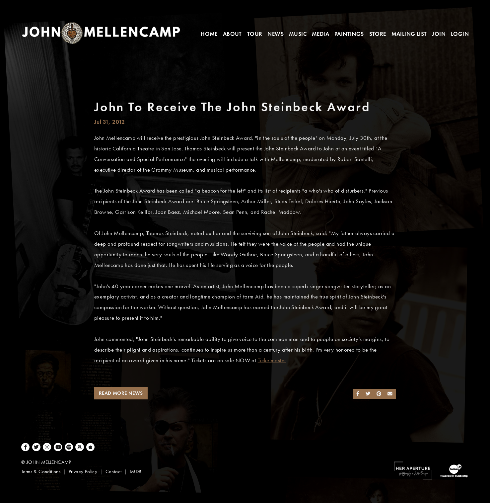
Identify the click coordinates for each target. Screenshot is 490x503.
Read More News (121, 393)
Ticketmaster (272, 360)
